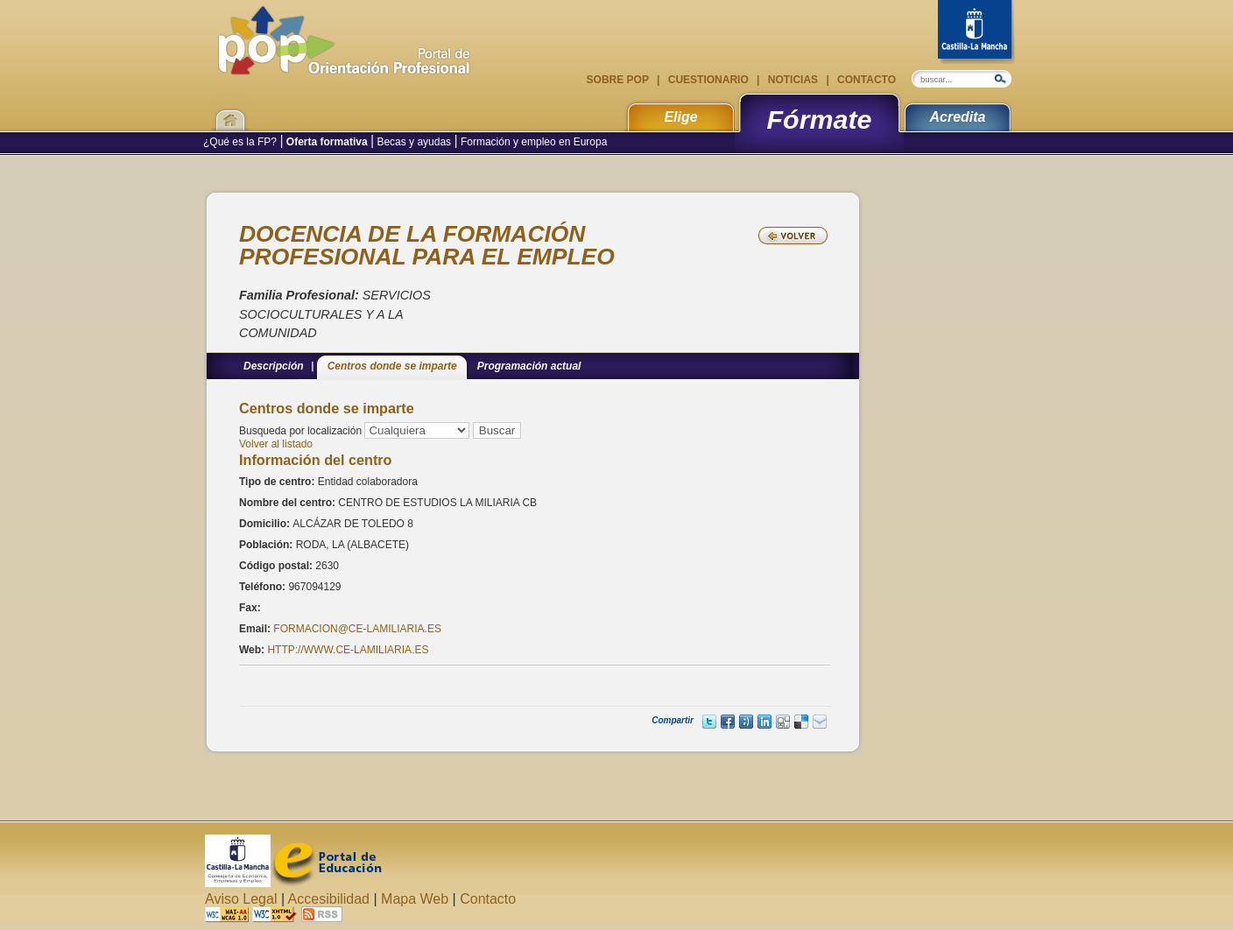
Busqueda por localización (300, 431)
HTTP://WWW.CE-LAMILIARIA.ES (347, 650)
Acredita (957, 116)
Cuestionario (708, 80)
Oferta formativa (327, 142)
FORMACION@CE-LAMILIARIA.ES (357, 629)
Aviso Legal (241, 898)
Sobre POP (619, 80)
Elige (680, 116)
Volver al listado (276, 444)
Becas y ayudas (414, 142)
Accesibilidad (329, 898)
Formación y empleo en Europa (533, 142)
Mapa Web (414, 898)
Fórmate (819, 119)
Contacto (865, 80)
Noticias (792, 80)
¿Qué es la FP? (241, 142)
